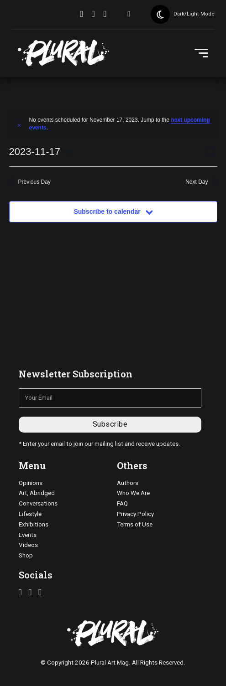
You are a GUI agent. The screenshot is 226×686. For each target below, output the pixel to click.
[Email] (110, 397)
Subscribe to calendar (107, 211)
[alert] (113, 124)
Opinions (30, 483)
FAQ (122, 503)
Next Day (201, 182)
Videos (28, 545)
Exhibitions (33, 524)
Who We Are (133, 493)
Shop (26, 555)
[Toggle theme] (160, 14)
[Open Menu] (201, 53)
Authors (127, 483)
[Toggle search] (128, 14)
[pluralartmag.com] (63, 53)
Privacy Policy (135, 514)
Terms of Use (134, 524)
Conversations (38, 503)
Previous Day (30, 182)
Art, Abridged (37, 493)
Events (28, 534)
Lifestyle (30, 514)
